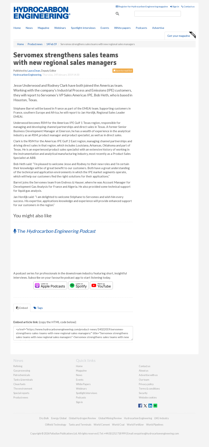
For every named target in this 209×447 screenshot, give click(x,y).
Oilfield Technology (55, 424)
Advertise (158, 27)
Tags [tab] (38, 307)
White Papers (83, 384)
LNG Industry (161, 418)
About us (143, 370)
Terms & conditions (149, 388)
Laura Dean (34, 70)
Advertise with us (148, 375)
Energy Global (58, 418)
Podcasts (141, 27)
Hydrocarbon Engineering (27, 74)
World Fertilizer (135, 424)
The (54, 231)
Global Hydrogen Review (82, 418)
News (79, 375)
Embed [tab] (22, 307)
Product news (20, 397)
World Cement (102, 424)
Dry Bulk (44, 418)
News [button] (29, 27)
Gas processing (21, 370)
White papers (122, 27)
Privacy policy (146, 384)
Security (143, 393)
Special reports (21, 393)
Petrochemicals (21, 375)
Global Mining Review (110, 418)
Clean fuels (19, 384)
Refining (17, 366)
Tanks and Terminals (80, 424)
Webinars (60, 27)
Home (17, 27)
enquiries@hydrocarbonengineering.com (156, 433)
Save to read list (123, 70)
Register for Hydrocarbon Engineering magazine (142, 6)
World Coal (118, 424)
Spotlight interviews (83, 27)
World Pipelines (154, 424)
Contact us (188, 6)
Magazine (43, 27)
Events (105, 27)
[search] (157, 14)
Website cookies (148, 397)
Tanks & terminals (23, 379)
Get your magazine (181, 35)
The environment (22, 388)
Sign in (174, 6)
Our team (144, 379)
